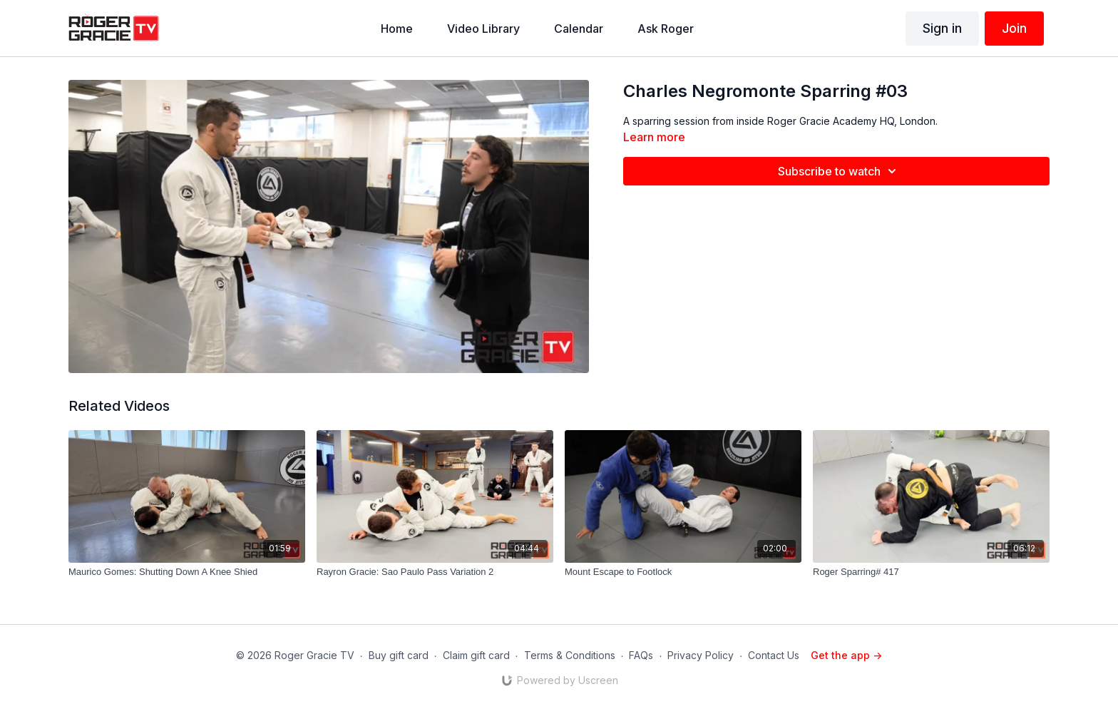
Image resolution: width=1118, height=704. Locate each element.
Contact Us (773, 655)
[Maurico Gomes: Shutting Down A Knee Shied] (186, 572)
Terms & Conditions (569, 655)
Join (1014, 28)
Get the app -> (846, 655)
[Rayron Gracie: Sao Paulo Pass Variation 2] (435, 572)
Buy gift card (399, 655)
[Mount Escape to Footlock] (683, 572)
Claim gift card (476, 655)
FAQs (641, 655)
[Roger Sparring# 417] (931, 572)
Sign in (942, 28)
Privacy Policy (700, 655)
